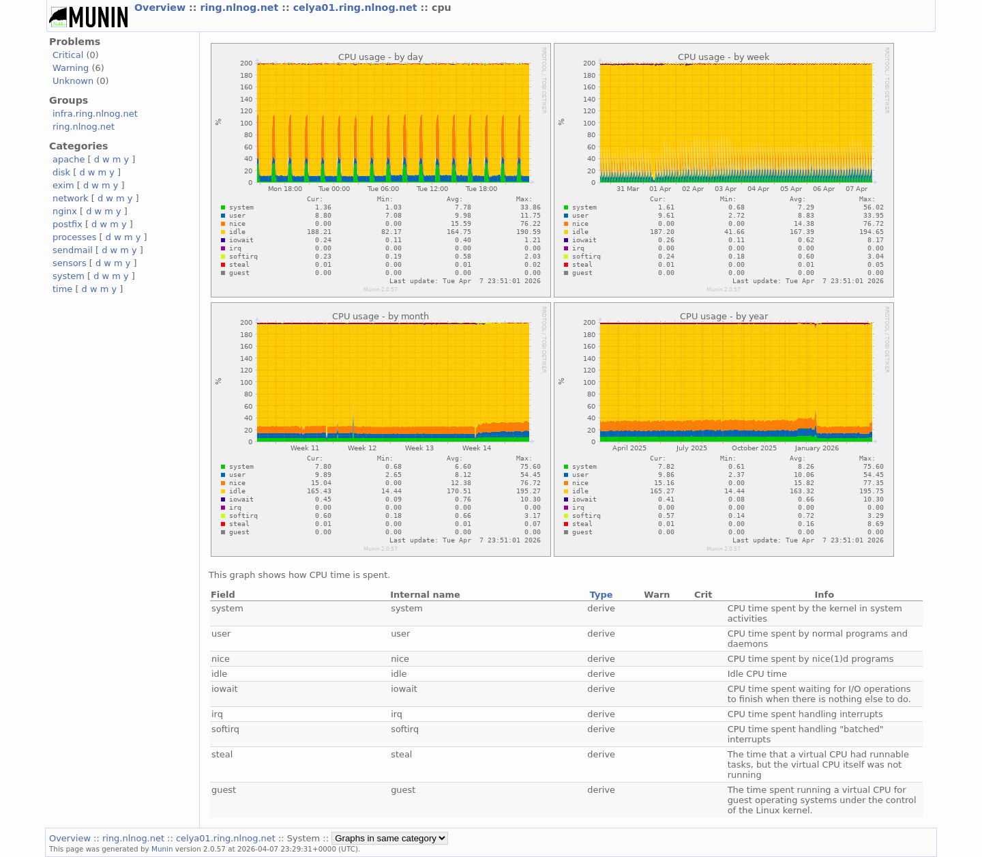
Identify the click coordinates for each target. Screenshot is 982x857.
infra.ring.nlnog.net (95, 113)
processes (75, 237)
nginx (65, 211)
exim (63, 185)
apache (69, 159)
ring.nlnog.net (241, 7)
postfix (68, 224)
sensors (70, 263)
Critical (68, 55)
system (69, 276)
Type (601, 595)
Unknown (73, 81)
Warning (71, 68)
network (71, 198)
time (62, 289)
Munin (162, 849)
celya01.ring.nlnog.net (357, 7)
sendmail (73, 250)
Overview (161, 7)
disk (61, 172)
